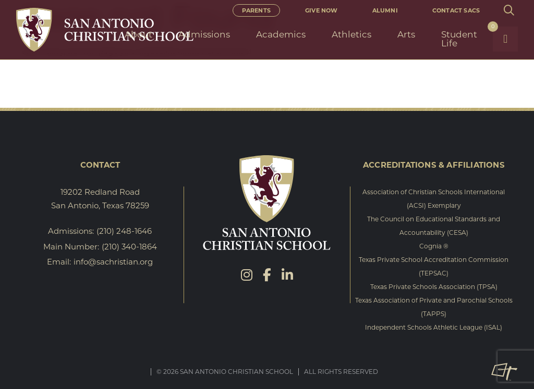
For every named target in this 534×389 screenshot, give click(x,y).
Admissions (204, 34)
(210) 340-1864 (129, 247)
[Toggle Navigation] (505, 39)
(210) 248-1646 (124, 231)
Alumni (385, 10)
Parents (256, 10)
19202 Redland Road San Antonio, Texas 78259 (100, 198)
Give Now (321, 10)
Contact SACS (456, 10)
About (138, 34)
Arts (406, 34)
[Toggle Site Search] (509, 11)
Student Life (459, 38)
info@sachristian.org (113, 262)
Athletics (351, 34)
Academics (281, 34)
